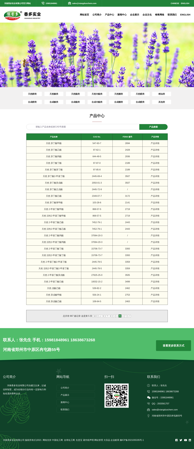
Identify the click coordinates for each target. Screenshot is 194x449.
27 (129, 316)
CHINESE (175, 3)
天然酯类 (75, 94)
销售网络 (159, 14)
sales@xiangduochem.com (84, 3)
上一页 (101, 316)
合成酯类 (75, 102)
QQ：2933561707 (160, 403)
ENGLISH (185, 3)
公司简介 (97, 14)
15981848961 (51, 3)
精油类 (161, 94)
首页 (95, 316)
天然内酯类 (97, 94)
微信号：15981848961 (163, 397)
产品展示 (65, 395)
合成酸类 (54, 102)
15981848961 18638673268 (165, 391)
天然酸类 (54, 94)
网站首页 (84, 14)
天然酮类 (118, 94)
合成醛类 (140, 102)
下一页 (109, 316)
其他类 (161, 102)
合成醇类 (32, 102)
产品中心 (109, 14)
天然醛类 (140, 94)
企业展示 (134, 14)
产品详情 (155, 143)
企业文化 (147, 14)
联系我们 (172, 14)
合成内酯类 (97, 102)
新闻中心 (122, 14)
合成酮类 (118, 102)
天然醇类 (32, 94)
